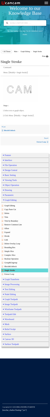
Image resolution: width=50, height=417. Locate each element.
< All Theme (6, 51)
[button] (45, 56)
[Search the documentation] (7, 23)
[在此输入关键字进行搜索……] (25, 23)
